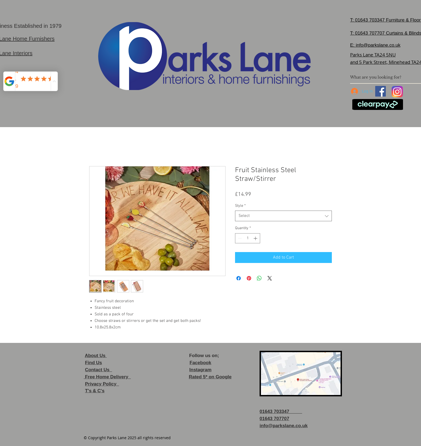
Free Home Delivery (107, 376)
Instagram (200, 369)
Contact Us (98, 369)
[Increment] (255, 238)
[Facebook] (380, 91)
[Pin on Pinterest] (249, 278)
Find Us (93, 362)
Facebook (200, 362)
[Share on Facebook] (238, 278)
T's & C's (94, 390)
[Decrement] (239, 238)
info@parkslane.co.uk (378, 45)
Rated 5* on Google (210, 376)
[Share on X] (269, 278)
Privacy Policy (102, 384)
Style (240, 205)
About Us (96, 355)
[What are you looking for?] (383, 77)
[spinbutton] (247, 238)
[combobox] (283, 216)
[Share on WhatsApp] (259, 278)
